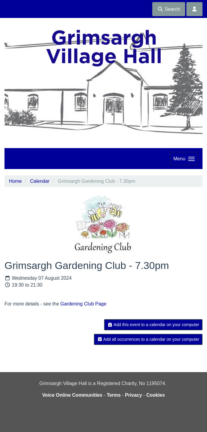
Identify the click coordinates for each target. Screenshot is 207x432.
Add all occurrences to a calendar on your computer (148, 339)
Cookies (155, 395)
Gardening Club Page (83, 303)
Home (15, 181)
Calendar (39, 181)
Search (168, 9)
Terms (114, 395)
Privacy (133, 395)
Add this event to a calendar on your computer (153, 324)
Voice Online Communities (72, 395)
